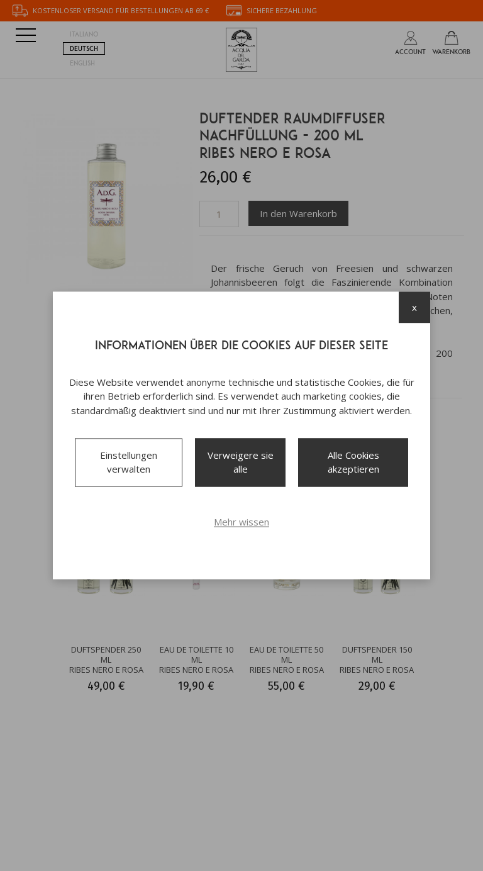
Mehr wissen (241, 521)
